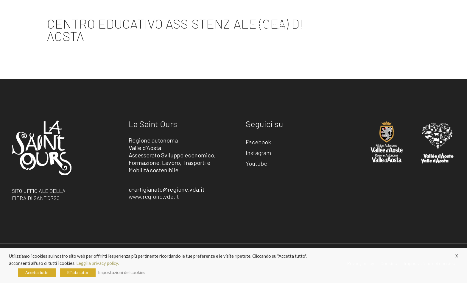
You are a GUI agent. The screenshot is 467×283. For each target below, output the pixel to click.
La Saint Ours (265, 25)
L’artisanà (433, 25)
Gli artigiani (387, 25)
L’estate (310, 25)
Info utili (342, 25)
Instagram (258, 153)
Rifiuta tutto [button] (77, 272)
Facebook (258, 142)
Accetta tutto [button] (37, 272)
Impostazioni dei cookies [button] (121, 272)
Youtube (256, 163)
